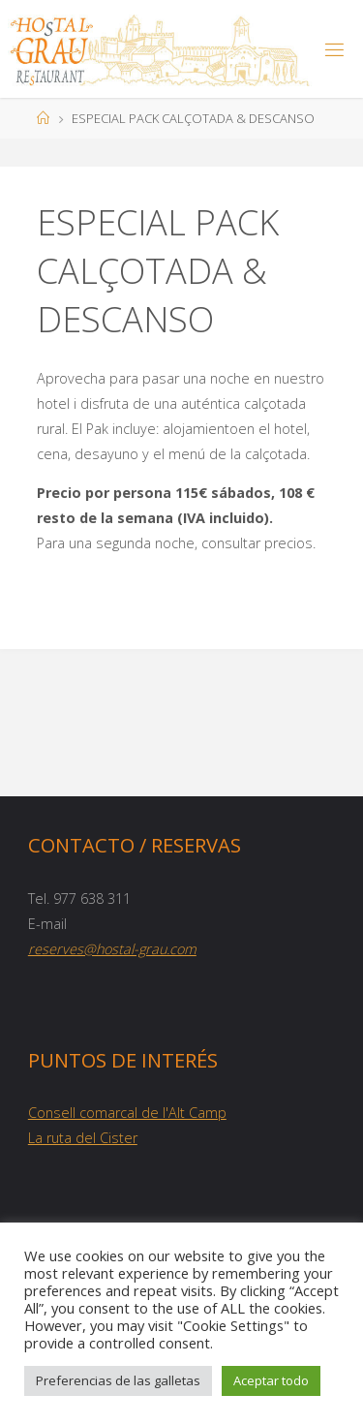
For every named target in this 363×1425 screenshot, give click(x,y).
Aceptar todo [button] (271, 1380)
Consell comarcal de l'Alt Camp (127, 1112)
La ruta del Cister (82, 1138)
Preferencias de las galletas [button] (118, 1380)
